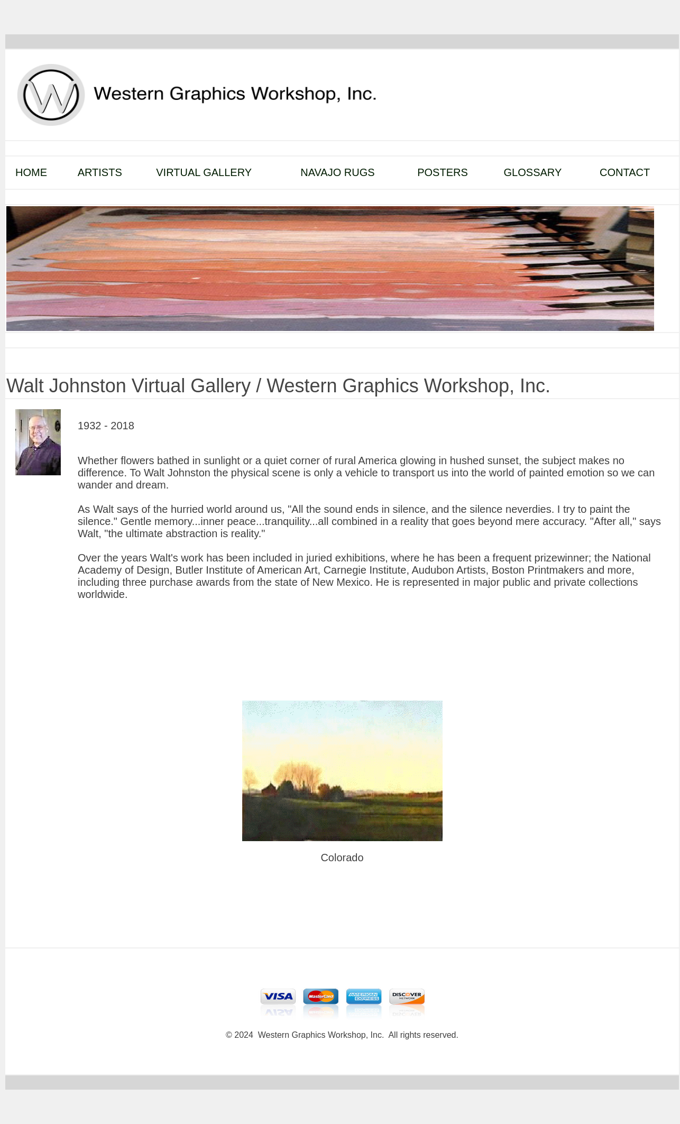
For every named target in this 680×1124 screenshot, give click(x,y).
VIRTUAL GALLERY (204, 172)
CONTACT (625, 172)
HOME (31, 172)
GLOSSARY (533, 172)
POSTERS (442, 172)
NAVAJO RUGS (337, 172)
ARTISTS (100, 172)
